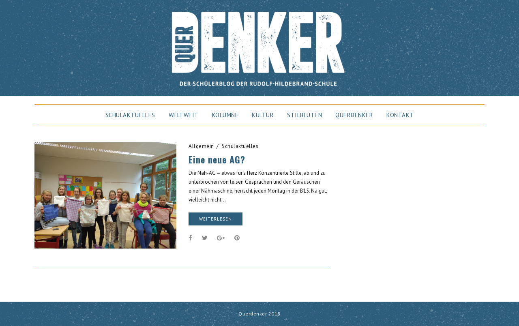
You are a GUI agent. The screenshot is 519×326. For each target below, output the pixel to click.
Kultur (263, 115)
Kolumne (225, 115)
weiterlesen (215, 219)
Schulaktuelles (130, 115)
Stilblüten (304, 115)
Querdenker (354, 115)
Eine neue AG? (217, 159)
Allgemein (201, 146)
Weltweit (184, 115)
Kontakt (400, 115)
